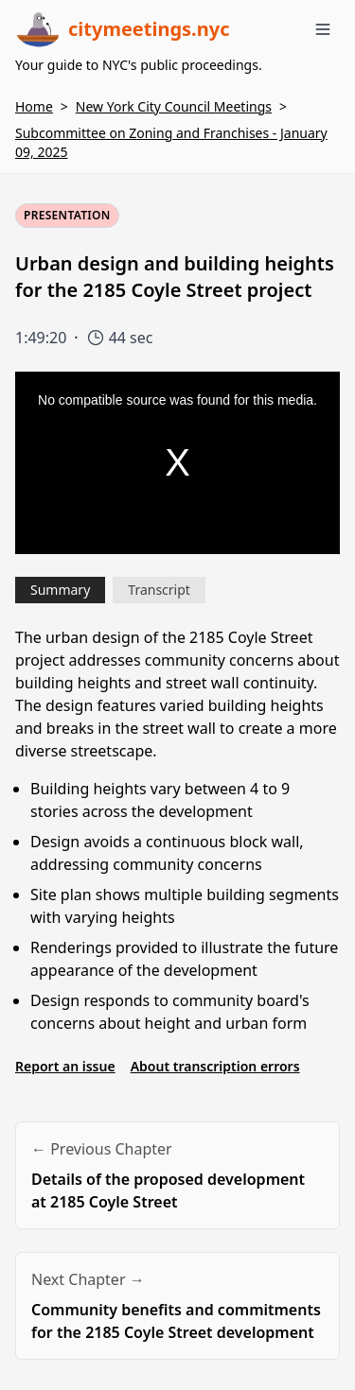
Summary (60, 590)
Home (34, 106)
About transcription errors (215, 1066)
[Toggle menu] (323, 29)
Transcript (159, 590)
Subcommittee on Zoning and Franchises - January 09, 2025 (171, 142)
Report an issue (65, 1066)
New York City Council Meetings (174, 106)
